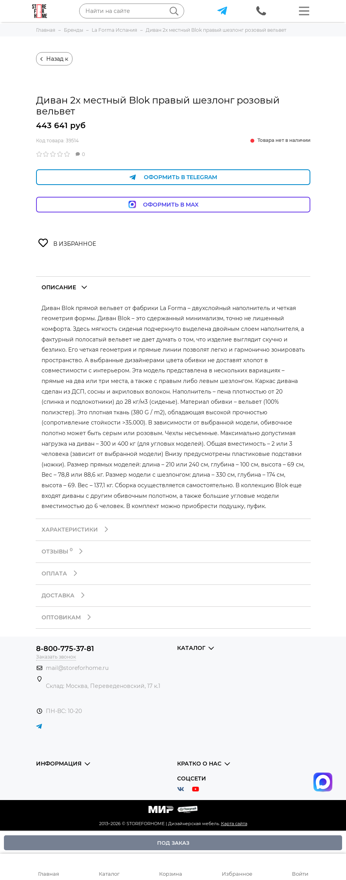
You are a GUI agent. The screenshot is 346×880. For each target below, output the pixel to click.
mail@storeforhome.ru (77, 667)
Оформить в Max (173, 204)
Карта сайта (234, 823)
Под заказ (173, 843)
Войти (300, 874)
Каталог (109, 874)
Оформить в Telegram (173, 177)
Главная (48, 874)
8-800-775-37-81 (65, 648)
